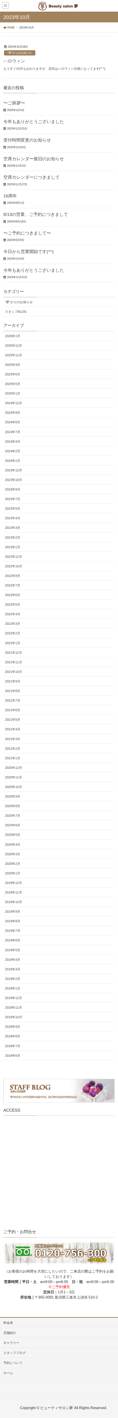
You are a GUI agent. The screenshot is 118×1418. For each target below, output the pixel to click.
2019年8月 (12, 921)
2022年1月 (12, 643)
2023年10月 (13, 480)
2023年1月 (12, 547)
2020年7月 (12, 815)
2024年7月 (12, 432)
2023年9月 (12, 489)
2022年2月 (12, 633)
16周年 (10, 196)
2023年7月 (12, 499)
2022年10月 (13, 566)
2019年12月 (13, 883)
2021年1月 (12, 758)
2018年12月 (13, 998)
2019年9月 (12, 911)
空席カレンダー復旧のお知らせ (33, 158)
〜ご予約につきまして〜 (27, 233)
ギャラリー (11, 1343)
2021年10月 (13, 672)
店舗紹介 (9, 1333)
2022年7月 (12, 585)
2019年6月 (12, 940)
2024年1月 (12, 460)
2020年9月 (12, 796)
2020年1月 (12, 873)
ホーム (8, 1373)
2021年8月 (12, 691)
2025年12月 (13, 345)
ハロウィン (14, 61)
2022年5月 (12, 604)
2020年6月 (12, 825)
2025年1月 (12, 393)
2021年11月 (13, 662)
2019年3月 (12, 969)
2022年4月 (12, 614)
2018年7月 (12, 1046)
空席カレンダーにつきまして (31, 177)
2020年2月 (12, 863)
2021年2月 (12, 748)
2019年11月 (13, 892)
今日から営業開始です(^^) (28, 251)
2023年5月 (12, 508)
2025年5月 (12, 384)
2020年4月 (12, 844)
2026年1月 (12, 336)
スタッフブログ (14, 1353)
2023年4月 (12, 518)
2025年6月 (12, 374)
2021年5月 (12, 719)
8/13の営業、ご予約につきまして (35, 214)
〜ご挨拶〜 (14, 103)
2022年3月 (12, 623)
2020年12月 (13, 768)
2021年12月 (13, 652)
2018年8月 (12, 1036)
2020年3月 (12, 854)
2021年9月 (12, 681)
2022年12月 (13, 556)
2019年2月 (12, 979)
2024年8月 (12, 422)
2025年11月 (13, 355)
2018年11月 (13, 1007)
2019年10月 (13, 902)
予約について (13, 1363)
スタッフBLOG (16, 311)
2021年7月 (12, 700)
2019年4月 (12, 959)
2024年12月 (13, 403)
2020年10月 (13, 787)
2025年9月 (12, 365)
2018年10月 (13, 1017)
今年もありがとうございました (33, 121)
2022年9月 (12, 576)
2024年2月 (12, 451)
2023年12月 (13, 470)
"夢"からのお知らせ (20, 52)
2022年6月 (12, 595)
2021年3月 (12, 739)
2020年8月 (12, 806)
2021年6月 (12, 710)
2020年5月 (12, 835)
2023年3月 (12, 527)
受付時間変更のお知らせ (27, 140)
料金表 (8, 1323)
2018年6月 (12, 1055)
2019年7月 (12, 930)
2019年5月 (12, 950)
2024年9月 (12, 412)
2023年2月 (12, 537)
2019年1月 (12, 988)
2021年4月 (12, 729)
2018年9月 (12, 1026)
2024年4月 (12, 441)
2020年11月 (13, 777)
